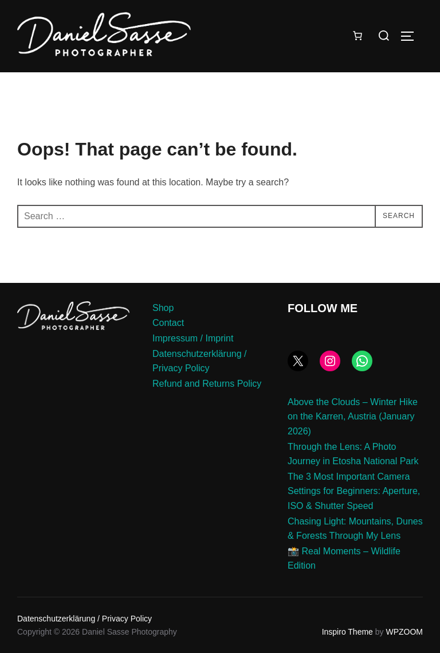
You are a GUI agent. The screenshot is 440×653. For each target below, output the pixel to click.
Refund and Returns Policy (206, 383)
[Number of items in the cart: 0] (357, 35)
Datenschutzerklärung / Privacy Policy (84, 618)
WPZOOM (404, 631)
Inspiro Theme (347, 631)
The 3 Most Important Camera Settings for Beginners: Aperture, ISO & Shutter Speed (354, 491)
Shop (163, 308)
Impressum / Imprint (192, 338)
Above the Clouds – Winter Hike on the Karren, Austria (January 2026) (353, 416)
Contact (168, 323)
